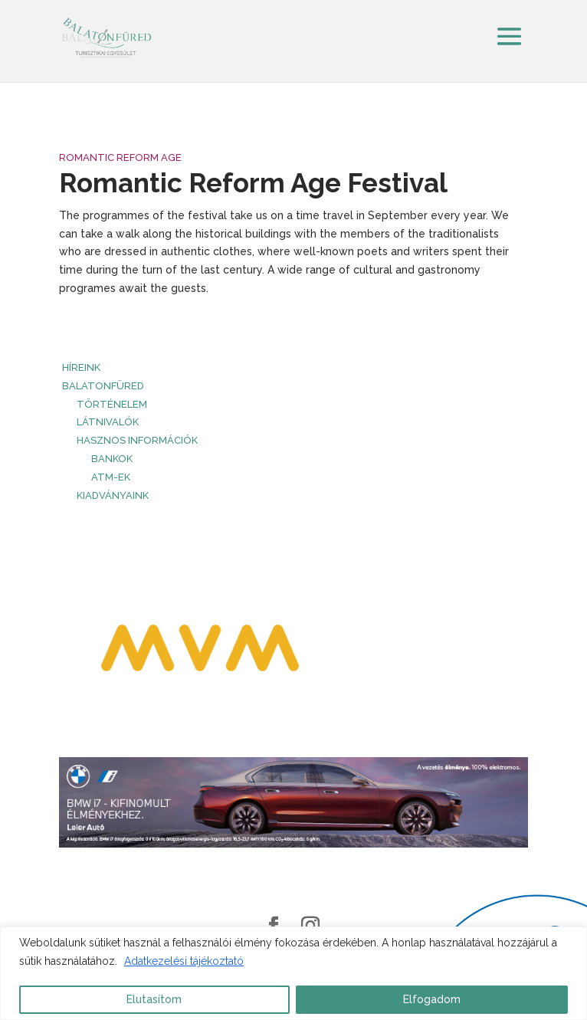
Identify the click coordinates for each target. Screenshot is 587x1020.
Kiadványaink (113, 495)
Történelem (112, 404)
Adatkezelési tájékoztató (184, 961)
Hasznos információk (137, 440)
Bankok (112, 458)
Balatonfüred (103, 386)
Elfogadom (432, 999)
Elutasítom (154, 999)
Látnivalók (108, 422)
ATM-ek (110, 477)
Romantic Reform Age (120, 157)
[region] (293, 973)
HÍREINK (81, 367)
